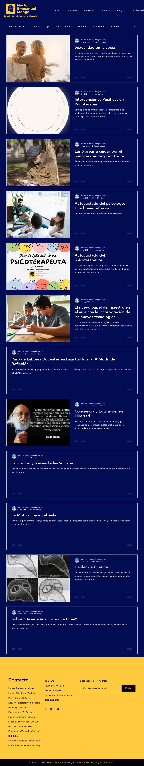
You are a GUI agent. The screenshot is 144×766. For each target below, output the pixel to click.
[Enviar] (128, 688)
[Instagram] (51, 709)
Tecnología (81, 26)
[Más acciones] (132, 40)
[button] (134, 26)
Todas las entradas (16, 26)
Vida (67, 26)
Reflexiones (99, 26)
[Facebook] (45, 709)
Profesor (115, 26)
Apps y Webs (52, 26)
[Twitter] (58, 709)
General (36, 26)
